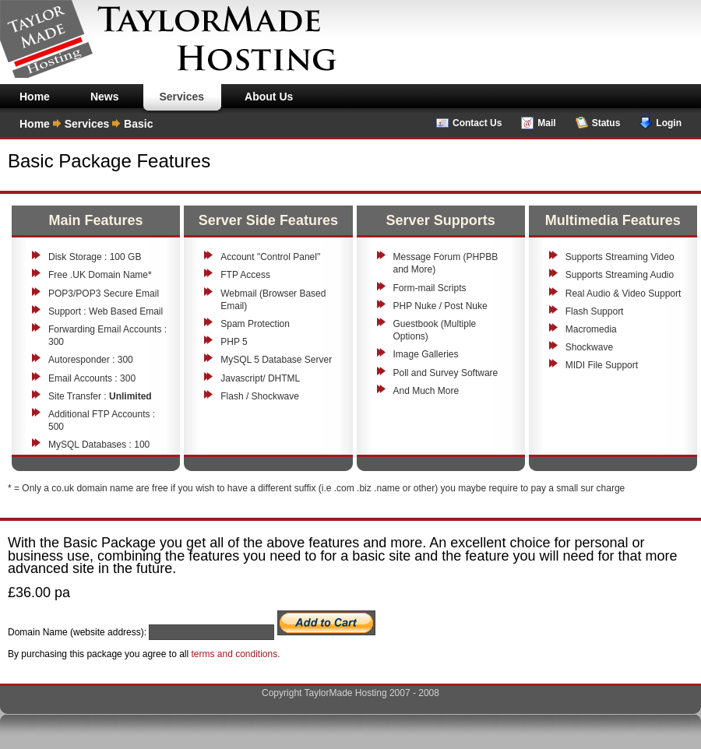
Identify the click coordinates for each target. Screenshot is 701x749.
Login (669, 123)
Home (34, 96)
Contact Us (477, 123)
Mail (546, 123)
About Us (269, 96)
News (104, 96)
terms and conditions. (235, 654)
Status (606, 123)
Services (181, 96)
